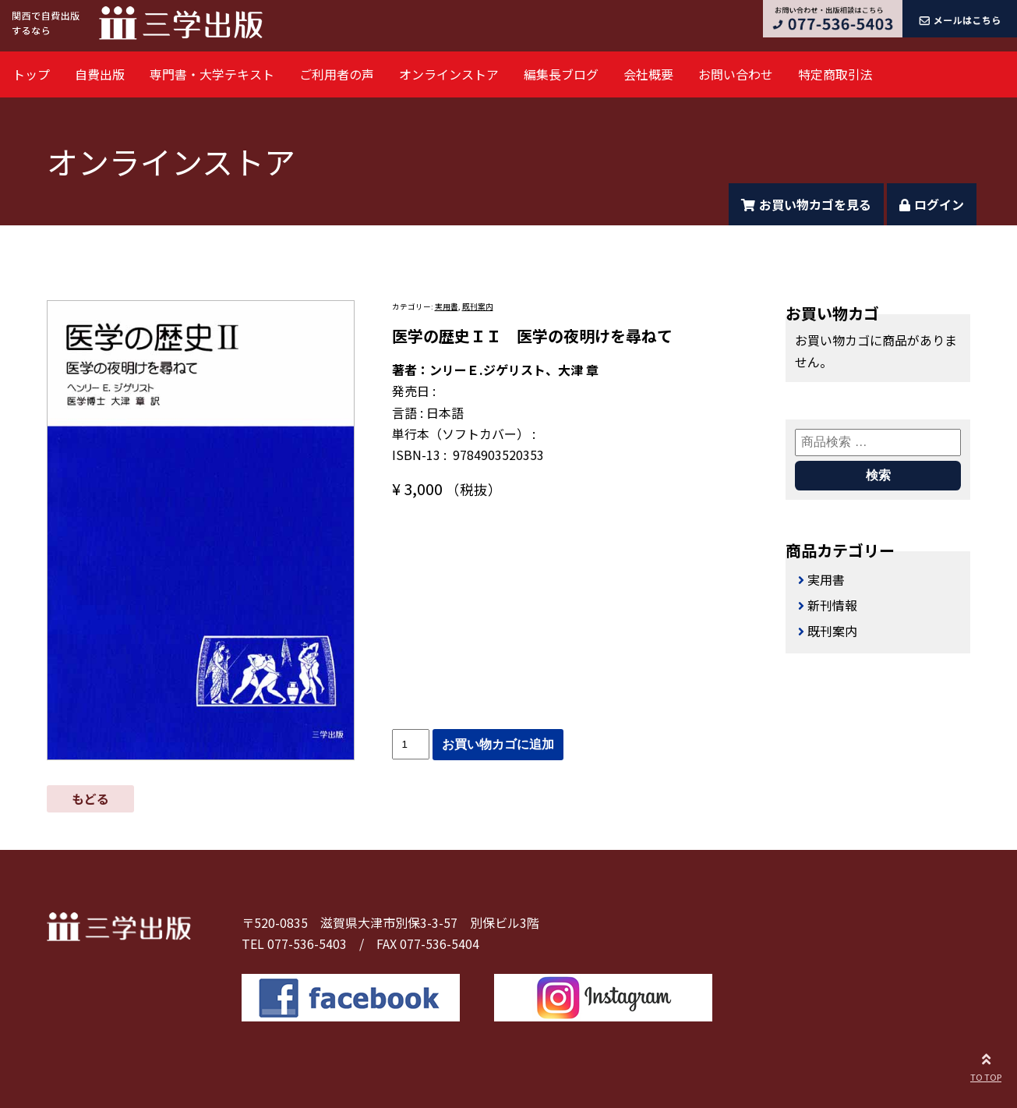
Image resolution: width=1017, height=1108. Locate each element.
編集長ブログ (561, 74)
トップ (31, 74)
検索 (878, 475)
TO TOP (985, 1065)
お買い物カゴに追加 (498, 744)
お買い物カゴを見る (806, 204)
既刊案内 (477, 306)
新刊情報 (832, 605)
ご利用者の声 (336, 74)
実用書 (446, 306)
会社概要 (648, 74)
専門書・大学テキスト (212, 74)
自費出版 (100, 74)
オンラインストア (449, 74)
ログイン (931, 204)
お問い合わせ (735, 74)
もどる (90, 798)
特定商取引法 (835, 74)
